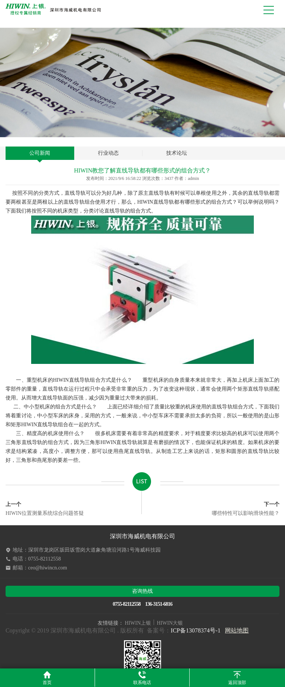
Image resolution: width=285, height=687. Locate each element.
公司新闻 (39, 153)
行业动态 (108, 153)
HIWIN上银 (138, 623)
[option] (142, 83)
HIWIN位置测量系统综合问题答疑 (45, 509)
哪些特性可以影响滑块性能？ (245, 509)
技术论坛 (176, 153)
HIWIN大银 (170, 623)
